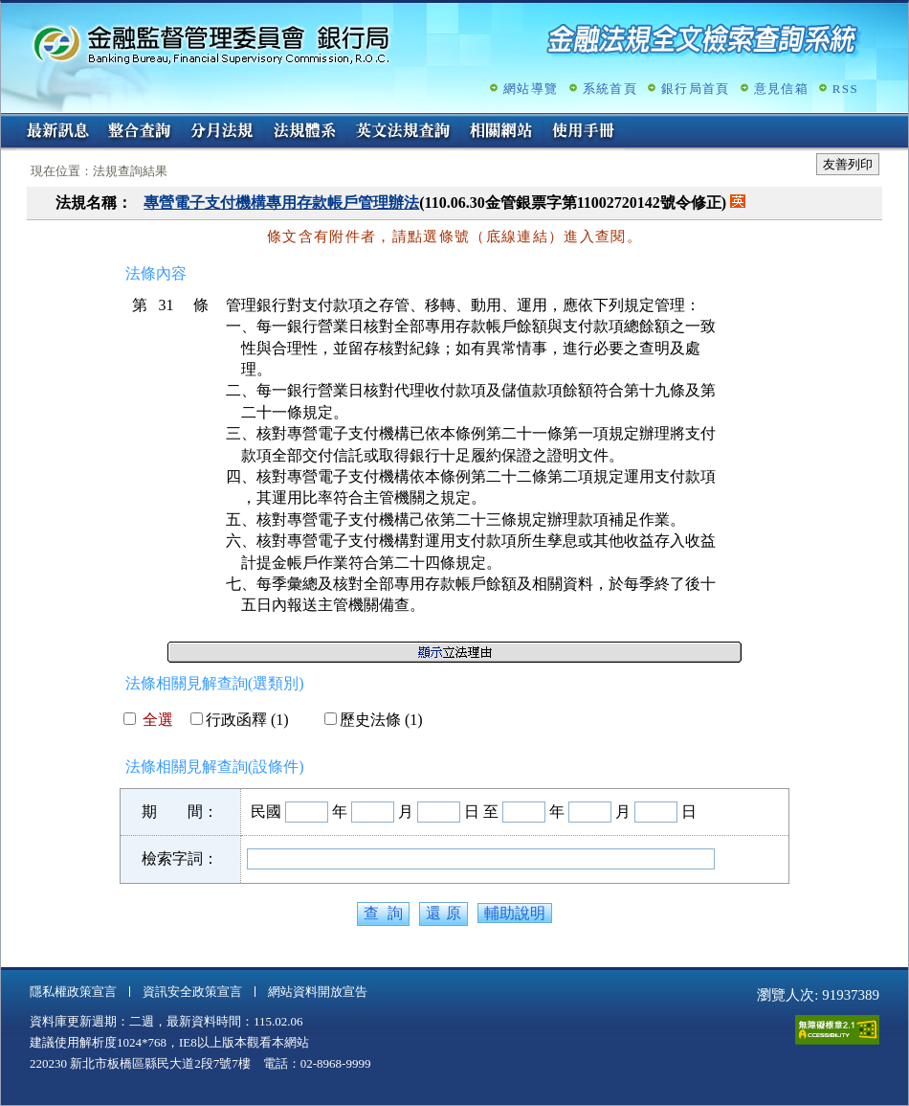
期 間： (180, 811)
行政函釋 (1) (239, 719)
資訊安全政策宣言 (192, 991)
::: (7, 121)
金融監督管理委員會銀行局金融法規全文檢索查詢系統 (211, 43)
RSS (845, 88)
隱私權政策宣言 (73, 991)
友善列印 (848, 164)
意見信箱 (781, 88)
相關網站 (501, 132)
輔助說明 (514, 913)
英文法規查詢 (402, 132)
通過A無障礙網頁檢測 (837, 1030)
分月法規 (222, 132)
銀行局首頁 (695, 88)
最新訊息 (57, 132)
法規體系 (304, 132)
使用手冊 (584, 132)
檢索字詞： (180, 858)
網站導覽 (530, 88)
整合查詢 (140, 132)
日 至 (481, 811)
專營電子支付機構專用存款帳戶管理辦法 (281, 202)
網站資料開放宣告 (317, 991)
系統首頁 (610, 88)
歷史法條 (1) (373, 719)
